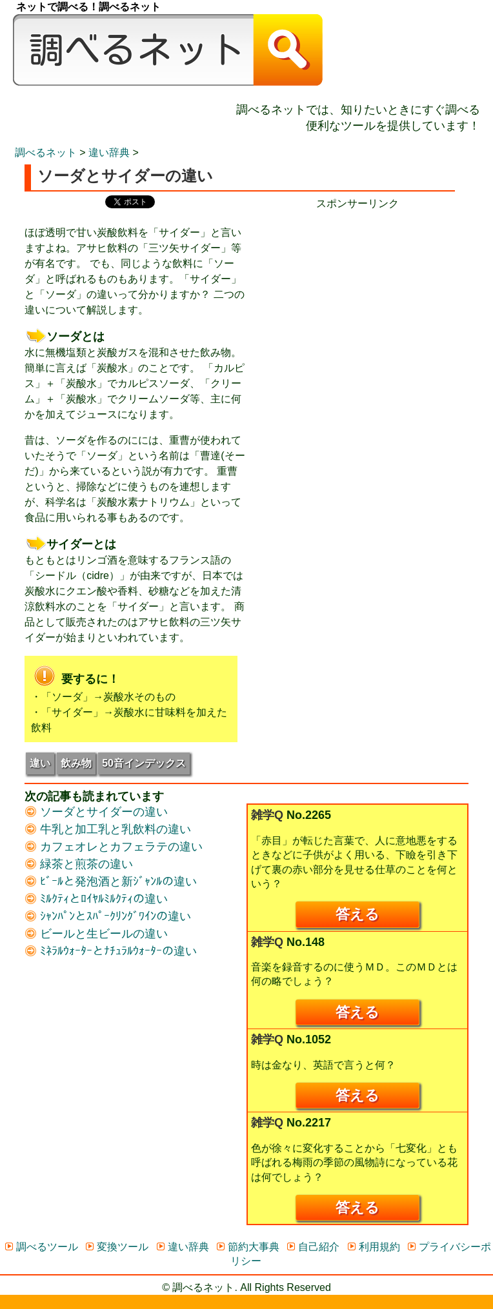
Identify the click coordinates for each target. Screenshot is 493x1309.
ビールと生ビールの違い (96, 933)
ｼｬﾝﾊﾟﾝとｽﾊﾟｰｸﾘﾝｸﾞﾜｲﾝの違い (108, 916)
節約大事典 (247, 1246)
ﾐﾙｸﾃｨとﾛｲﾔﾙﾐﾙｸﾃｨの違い (96, 898)
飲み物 (76, 763)
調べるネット (46, 152)
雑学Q (267, 815)
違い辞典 (109, 152)
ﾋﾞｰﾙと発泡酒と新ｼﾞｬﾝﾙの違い (111, 881)
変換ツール (116, 1246)
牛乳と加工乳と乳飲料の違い (108, 829)
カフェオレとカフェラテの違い (114, 846)
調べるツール (41, 1246)
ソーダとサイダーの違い (96, 811)
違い (40, 763)
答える (357, 914)
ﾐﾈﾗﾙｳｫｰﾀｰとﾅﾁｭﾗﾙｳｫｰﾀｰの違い (111, 951)
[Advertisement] (357, 301)
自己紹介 (312, 1246)
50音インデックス (144, 763)
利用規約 (373, 1246)
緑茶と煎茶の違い (79, 864)
